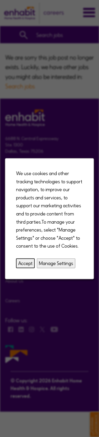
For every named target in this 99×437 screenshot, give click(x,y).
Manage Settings (56, 263)
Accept (25, 263)
